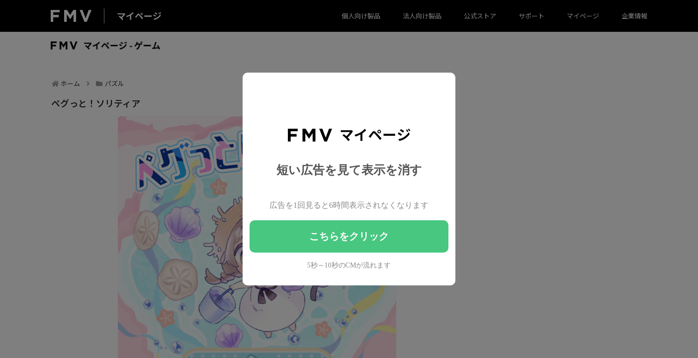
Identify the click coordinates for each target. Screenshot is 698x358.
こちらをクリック (349, 236)
